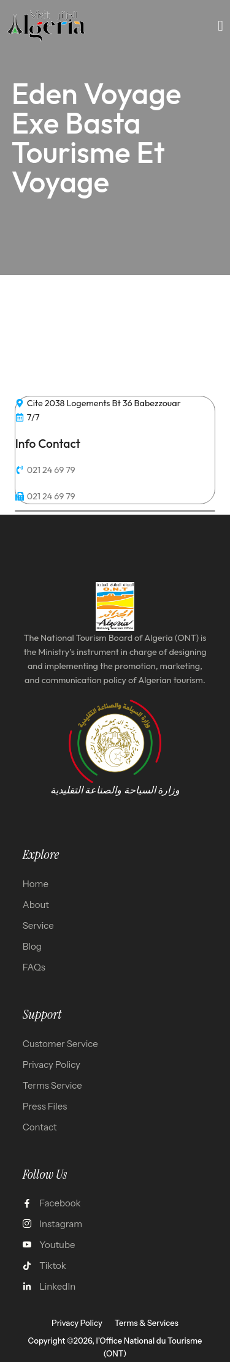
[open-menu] (221, 25)
